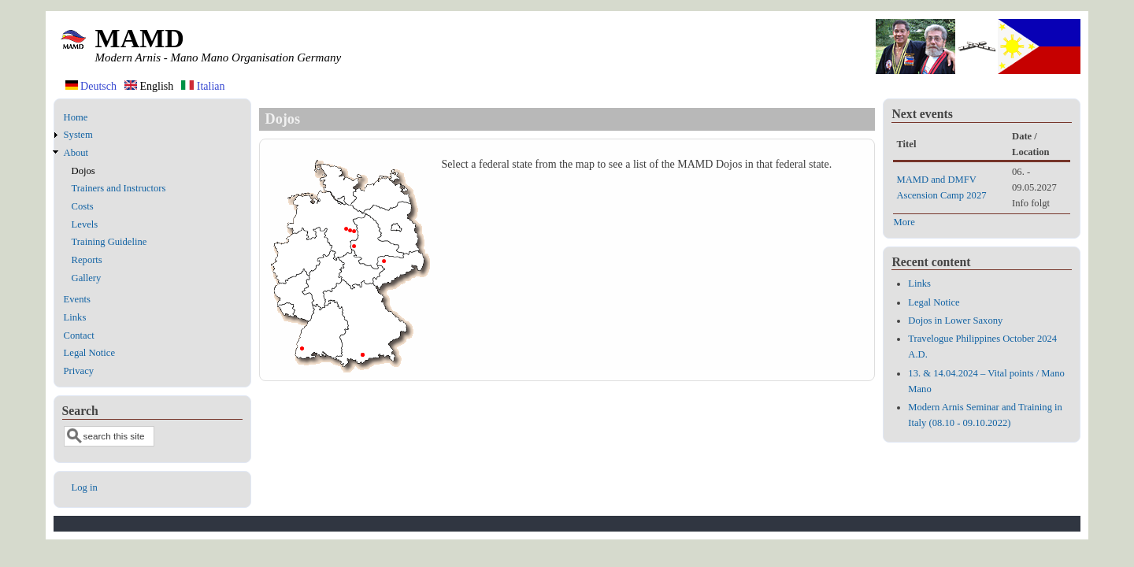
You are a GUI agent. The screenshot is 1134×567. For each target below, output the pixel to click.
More (903, 222)
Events (77, 299)
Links (75, 317)
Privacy (79, 370)
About (76, 152)
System (78, 134)
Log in (85, 487)
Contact (79, 335)
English (148, 86)
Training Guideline (109, 241)
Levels (85, 224)
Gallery (87, 278)
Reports (87, 259)
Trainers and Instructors (119, 188)
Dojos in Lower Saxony (955, 320)
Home (76, 117)
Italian (202, 86)
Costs (83, 206)
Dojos (83, 170)
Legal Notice (89, 352)
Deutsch (91, 86)
